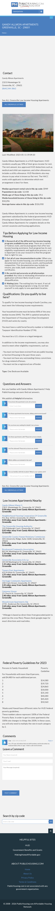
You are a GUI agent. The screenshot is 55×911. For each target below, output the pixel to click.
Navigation (18, 11)
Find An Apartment (51, 17)
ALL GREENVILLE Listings (14, 104)
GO (51, 821)
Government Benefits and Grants (27, 850)
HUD (27, 845)
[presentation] (18, 786)
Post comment (11, 793)
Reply (50, 741)
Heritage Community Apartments (17, 581)
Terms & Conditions (27, 882)
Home (4, 33)
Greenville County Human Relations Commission (23, 537)
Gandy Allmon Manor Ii (12, 505)
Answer (38, 406)
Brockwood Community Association (18, 549)
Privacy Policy (27, 877)
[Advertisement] (27, 53)
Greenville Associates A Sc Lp (15, 560)
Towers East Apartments (13, 570)
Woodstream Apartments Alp (15, 602)
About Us (27, 873)
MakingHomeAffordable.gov (27, 854)
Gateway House (9, 591)
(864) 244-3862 (9, 88)
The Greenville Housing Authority (17, 526)
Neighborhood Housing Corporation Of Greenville (24, 516)
